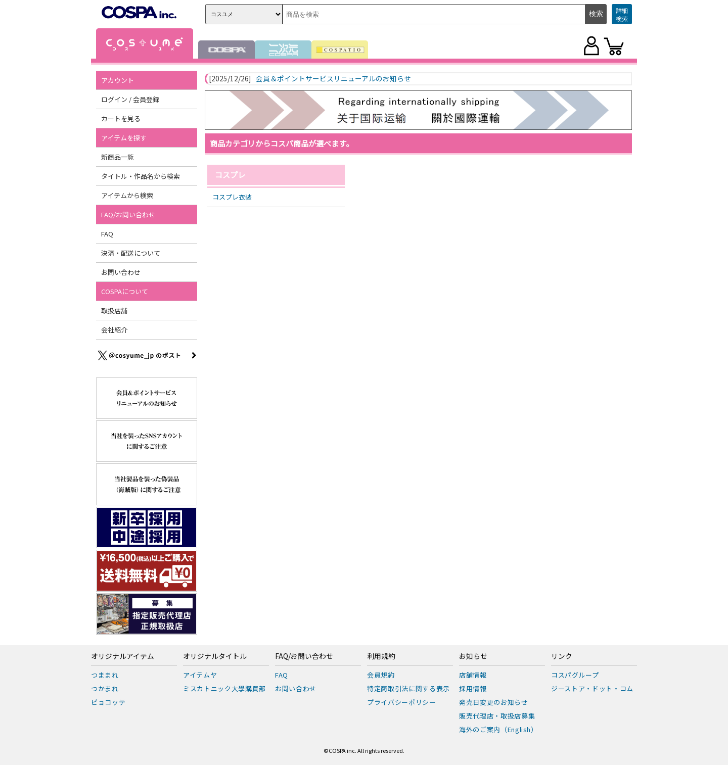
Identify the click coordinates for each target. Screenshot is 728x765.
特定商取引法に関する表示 (408, 688)
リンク (561, 656)
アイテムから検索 (127, 195)
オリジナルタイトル (215, 656)
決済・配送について (130, 253)
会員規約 (381, 675)
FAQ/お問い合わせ (128, 214)
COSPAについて (124, 291)
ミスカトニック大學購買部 (224, 688)
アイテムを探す (124, 137)
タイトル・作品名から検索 (140, 176)
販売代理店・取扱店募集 (497, 716)
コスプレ (230, 174)
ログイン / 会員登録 (130, 99)
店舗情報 (473, 675)
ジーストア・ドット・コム (592, 688)
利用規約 (381, 656)
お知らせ (473, 656)
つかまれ (105, 688)
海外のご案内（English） (498, 729)
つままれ (105, 675)
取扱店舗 (114, 310)
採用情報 (473, 688)
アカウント (117, 80)
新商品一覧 (117, 157)
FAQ (107, 233)
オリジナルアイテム (122, 656)
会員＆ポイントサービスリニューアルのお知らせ (333, 78)
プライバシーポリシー (401, 702)
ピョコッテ (108, 702)
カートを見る (121, 118)
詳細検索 (622, 14)
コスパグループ (575, 675)
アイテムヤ (200, 675)
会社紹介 (114, 329)
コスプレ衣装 (232, 197)
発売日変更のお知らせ (493, 702)
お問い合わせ (121, 272)
